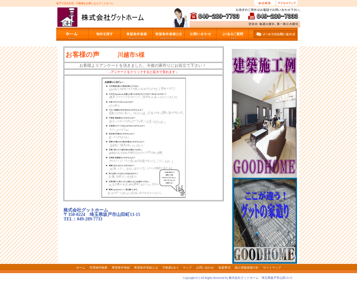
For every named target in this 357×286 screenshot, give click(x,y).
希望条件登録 (121, 267)
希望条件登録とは (146, 267)
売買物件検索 (98, 267)
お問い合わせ (205, 267)
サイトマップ (272, 267)
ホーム (81, 267)
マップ (187, 267)
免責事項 (224, 267)
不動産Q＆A (170, 267)
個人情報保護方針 (247, 267)
